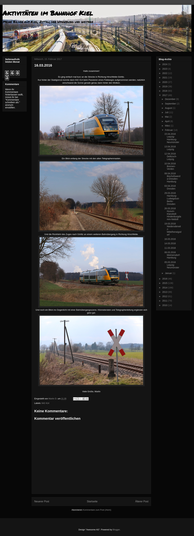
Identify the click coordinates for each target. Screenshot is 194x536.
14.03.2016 (170, 243)
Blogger (116, 529)
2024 (165, 64)
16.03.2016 (170, 239)
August (168, 108)
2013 (165, 292)
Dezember (170, 99)
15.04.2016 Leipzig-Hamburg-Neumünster (171, 138)
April (167, 121)
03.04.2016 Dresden (170, 187)
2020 (165, 82)
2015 (165, 283)
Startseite (92, 501)
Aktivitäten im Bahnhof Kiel (48, 13)
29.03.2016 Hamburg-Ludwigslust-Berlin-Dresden (171, 198)
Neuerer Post (41, 501)
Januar (168, 273)
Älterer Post (141, 501)
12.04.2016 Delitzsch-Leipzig (170, 156)
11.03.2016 (170, 248)
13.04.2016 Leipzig (170, 148)
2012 (165, 296)
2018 (165, 91)
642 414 (45, 403)
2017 (165, 95)
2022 (165, 73)
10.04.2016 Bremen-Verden (170, 166)
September (171, 103)
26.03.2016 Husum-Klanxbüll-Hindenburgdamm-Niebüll (172, 214)
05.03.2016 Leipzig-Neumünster (171, 265)
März (168, 125)
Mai (167, 116)
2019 (165, 86)
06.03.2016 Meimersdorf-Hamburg (172, 255)
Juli (167, 112)
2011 (165, 300)
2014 (165, 287)
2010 (165, 305)
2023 (165, 69)
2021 (165, 77)
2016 (165, 278)
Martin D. (53, 398)
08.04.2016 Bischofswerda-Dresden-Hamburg (172, 177)
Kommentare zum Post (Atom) (97, 510)
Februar (169, 130)
